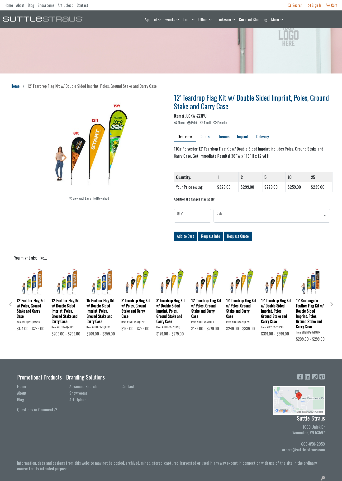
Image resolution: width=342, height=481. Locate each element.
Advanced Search (83, 386)
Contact (82, 5)
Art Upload (65, 5)
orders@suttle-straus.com (303, 449)
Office (203, 19)
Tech (186, 19)
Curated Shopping (253, 19)
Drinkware (223, 19)
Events (170, 19)
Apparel (151, 19)
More (275, 19)
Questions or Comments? (37, 409)
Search (295, 5)
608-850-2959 (313, 444)
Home (9, 5)
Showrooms (46, 5)
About (20, 5)
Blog (31, 5)
